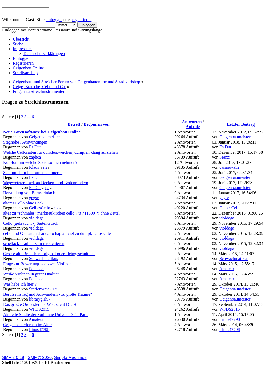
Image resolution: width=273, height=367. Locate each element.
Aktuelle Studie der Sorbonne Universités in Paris (45, 314)
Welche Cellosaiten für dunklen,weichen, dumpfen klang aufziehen (60, 152)
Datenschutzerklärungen (44, 53)
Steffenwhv (39, 289)
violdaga (36, 218)
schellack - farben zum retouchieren (33, 243)
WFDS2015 (39, 309)
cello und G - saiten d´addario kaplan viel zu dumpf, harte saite (57, 233)
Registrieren (23, 63)
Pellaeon (36, 268)
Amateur (226, 268)
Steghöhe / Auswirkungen (25, 142)
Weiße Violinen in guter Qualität (31, 274)
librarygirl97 (40, 299)
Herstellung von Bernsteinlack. (29, 193)
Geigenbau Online (28, 68)
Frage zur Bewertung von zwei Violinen (37, 264)
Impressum (22, 48)
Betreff (74, 124)
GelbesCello (39, 208)
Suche (18, 44)
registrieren (81, 19)
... (29, 117)
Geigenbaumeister (44, 137)
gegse (34, 197)
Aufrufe (193, 126)
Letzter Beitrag (241, 124)
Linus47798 (229, 319)
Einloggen (21, 58)
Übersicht (21, 39)
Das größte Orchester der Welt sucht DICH (40, 304)
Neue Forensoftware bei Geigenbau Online (42, 132)
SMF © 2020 (40, 357)
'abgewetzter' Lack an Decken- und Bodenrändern (45, 182)
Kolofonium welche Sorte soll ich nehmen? (40, 162)
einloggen (54, 19)
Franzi (224, 157)
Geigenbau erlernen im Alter (27, 324)
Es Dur (35, 147)
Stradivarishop (25, 72)
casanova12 (229, 167)
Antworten (192, 122)
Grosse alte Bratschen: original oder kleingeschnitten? (49, 253)
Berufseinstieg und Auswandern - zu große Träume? (47, 294)
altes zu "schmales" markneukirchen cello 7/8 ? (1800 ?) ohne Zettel (61, 213)
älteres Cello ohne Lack (23, 203)
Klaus (34, 167)
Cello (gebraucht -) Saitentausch (30, 223)
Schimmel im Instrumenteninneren (32, 172)
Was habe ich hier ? (20, 284)
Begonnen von (96, 124)
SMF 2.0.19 (13, 357)
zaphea (35, 157)
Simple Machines (70, 357)
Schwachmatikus (43, 258)
